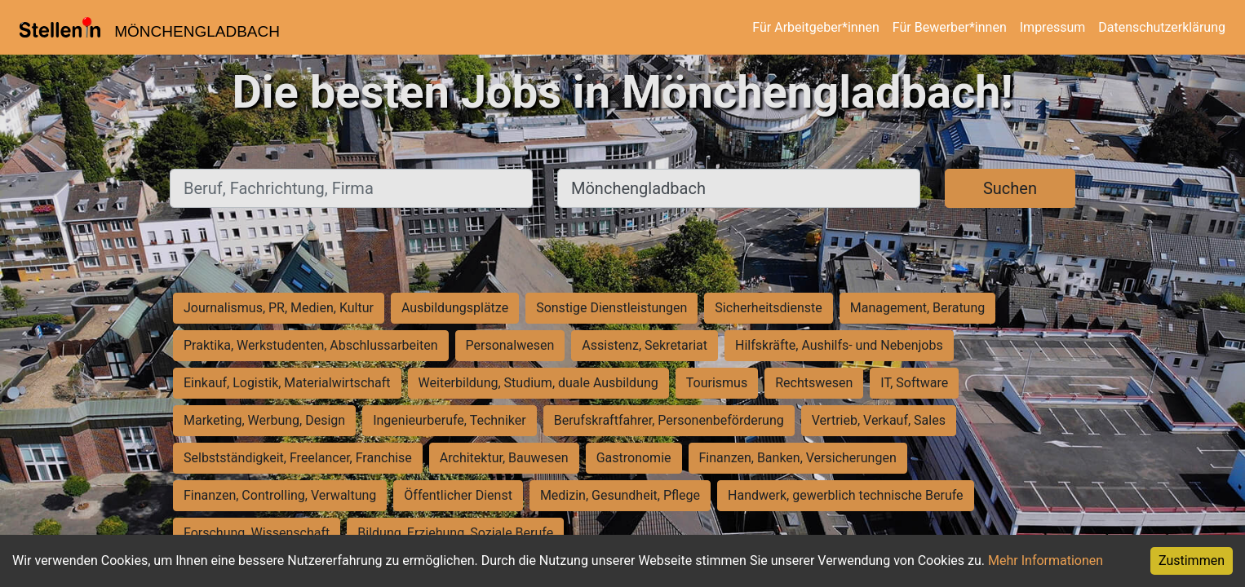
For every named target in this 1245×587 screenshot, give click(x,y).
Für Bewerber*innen (950, 27)
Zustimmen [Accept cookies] (1192, 560)
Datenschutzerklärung (1161, 27)
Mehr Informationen (1045, 560)
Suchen (1010, 188)
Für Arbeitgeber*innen (815, 27)
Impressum (1053, 27)
